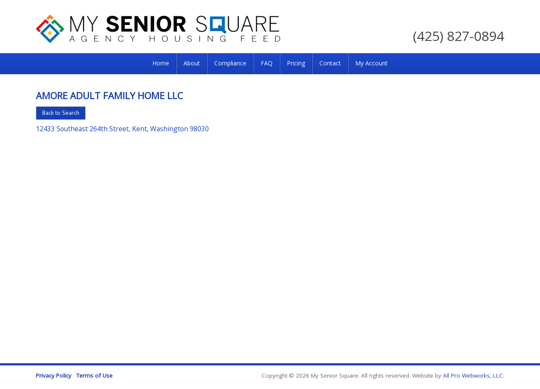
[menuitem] (160, 63)
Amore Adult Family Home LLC (109, 95)
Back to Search (60, 112)
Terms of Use (94, 375)
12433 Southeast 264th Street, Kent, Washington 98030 (122, 128)
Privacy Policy (53, 375)
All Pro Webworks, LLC (473, 375)
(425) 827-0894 (458, 36)
